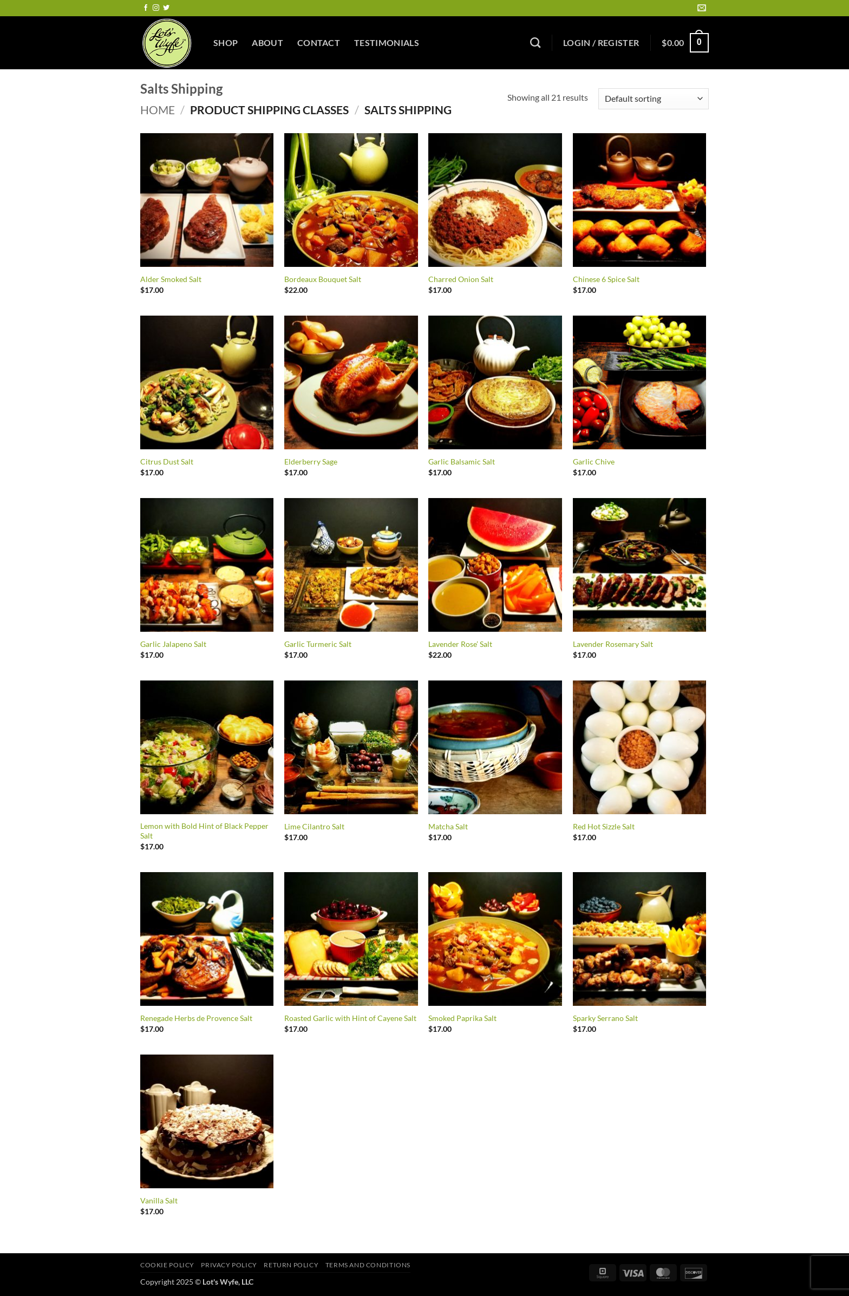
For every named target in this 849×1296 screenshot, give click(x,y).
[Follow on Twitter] (166, 8)
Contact (318, 42)
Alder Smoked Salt (170, 279)
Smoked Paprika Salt (462, 1018)
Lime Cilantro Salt (314, 826)
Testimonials (386, 42)
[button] (601, 43)
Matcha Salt (448, 826)
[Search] (535, 42)
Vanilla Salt (159, 1200)
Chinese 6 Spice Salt (606, 279)
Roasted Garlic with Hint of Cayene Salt (350, 1018)
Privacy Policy (229, 1265)
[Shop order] (653, 98)
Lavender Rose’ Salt (460, 644)
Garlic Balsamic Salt (461, 461)
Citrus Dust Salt (166, 461)
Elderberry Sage (310, 461)
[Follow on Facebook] (145, 8)
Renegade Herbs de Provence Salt (196, 1018)
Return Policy (291, 1265)
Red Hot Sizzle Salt (604, 826)
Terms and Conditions (367, 1265)
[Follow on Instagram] (156, 8)
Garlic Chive (594, 461)
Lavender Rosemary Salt (613, 644)
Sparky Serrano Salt (605, 1018)
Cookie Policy (167, 1265)
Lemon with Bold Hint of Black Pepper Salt (204, 831)
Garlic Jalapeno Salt (173, 644)
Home (157, 109)
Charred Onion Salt (460, 279)
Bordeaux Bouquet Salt (322, 279)
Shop (225, 42)
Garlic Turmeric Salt (317, 644)
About (267, 42)
